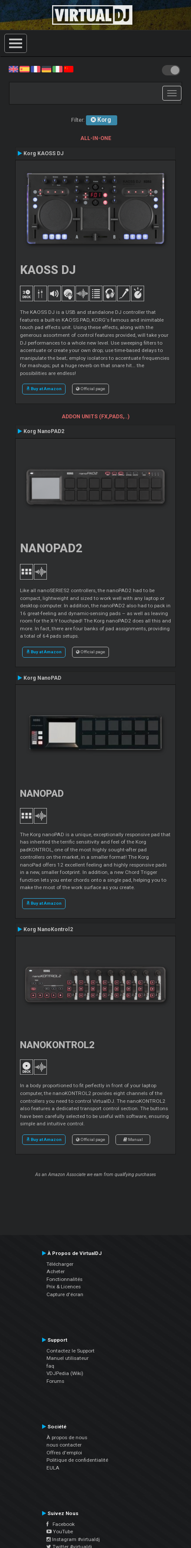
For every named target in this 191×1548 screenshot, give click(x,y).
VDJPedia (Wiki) (64, 1373)
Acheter (55, 1271)
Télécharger (59, 1264)
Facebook (60, 1524)
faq (50, 1366)
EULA (52, 1468)
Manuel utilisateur (67, 1358)
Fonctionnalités (64, 1279)
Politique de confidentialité (77, 1460)
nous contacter (64, 1445)
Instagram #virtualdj (73, 1539)
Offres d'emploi (64, 1453)
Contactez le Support (70, 1351)
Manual (133, 1139)
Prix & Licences (63, 1287)
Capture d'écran (64, 1294)
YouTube (59, 1531)
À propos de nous (66, 1437)
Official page (90, 388)
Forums (55, 1381)
